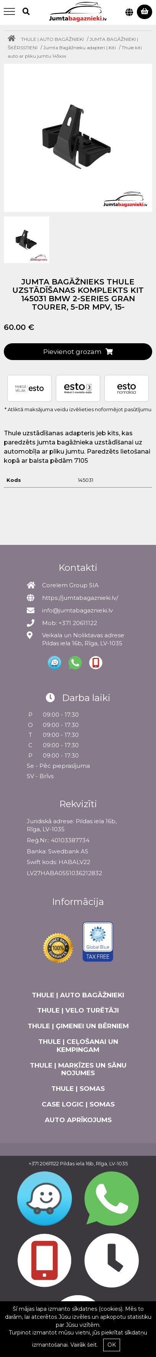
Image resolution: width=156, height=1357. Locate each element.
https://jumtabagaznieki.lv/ (80, 597)
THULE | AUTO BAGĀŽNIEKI (52, 39)
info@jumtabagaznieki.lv (77, 610)
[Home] (13, 39)
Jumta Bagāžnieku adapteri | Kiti (79, 47)
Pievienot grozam (78, 351)
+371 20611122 (44, 1163)
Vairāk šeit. (84, 1344)
